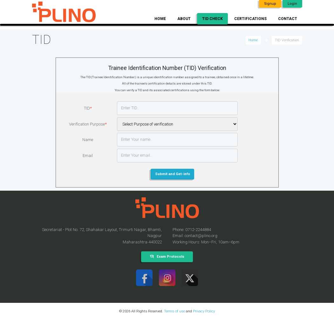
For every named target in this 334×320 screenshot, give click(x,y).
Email (88, 155)
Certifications (250, 19)
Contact (287, 19)
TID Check (212, 19)
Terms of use (174, 311)
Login (292, 4)
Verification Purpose (87, 124)
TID (88, 108)
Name (87, 139)
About (184, 19)
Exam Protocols (170, 256)
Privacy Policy (204, 311)
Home (160, 19)
